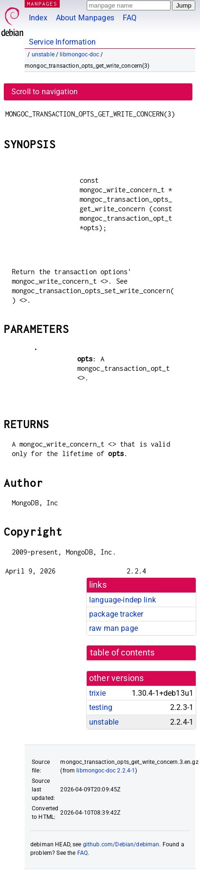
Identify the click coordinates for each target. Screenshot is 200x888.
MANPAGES (42, 3)
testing (100, 707)
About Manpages (85, 17)
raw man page (113, 628)
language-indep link (122, 599)
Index (38, 17)
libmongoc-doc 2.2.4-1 (105, 770)
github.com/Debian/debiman (121, 844)
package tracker (116, 614)
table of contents (122, 652)
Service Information (62, 41)
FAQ (129, 17)
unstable (43, 54)
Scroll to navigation (44, 91)
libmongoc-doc (79, 54)
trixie (97, 693)
